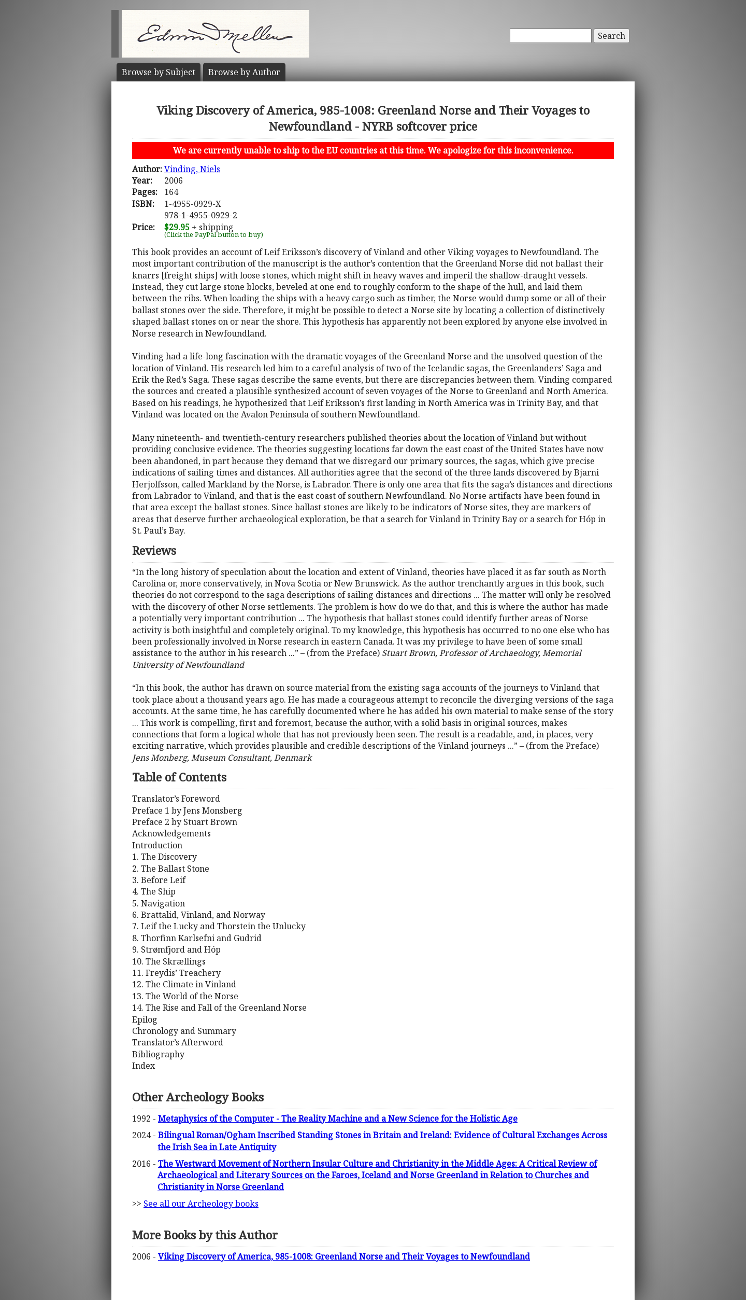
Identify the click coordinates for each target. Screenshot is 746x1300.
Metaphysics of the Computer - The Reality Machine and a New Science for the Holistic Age (338, 1118)
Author (244, 72)
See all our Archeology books (201, 1203)
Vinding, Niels (192, 169)
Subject (158, 72)
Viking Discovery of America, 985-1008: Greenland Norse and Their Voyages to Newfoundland (344, 1256)
